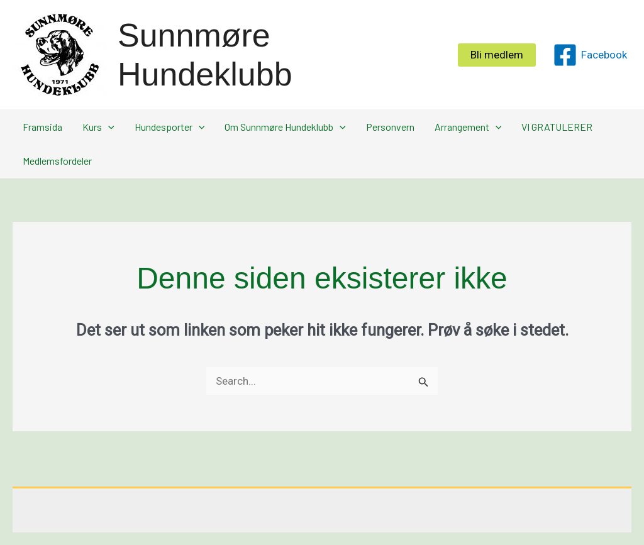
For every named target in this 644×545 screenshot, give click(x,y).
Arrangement (468, 127)
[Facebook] (589, 55)
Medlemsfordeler (57, 161)
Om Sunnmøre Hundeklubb (285, 127)
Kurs (98, 127)
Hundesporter (170, 127)
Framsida (42, 127)
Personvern (390, 127)
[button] (497, 55)
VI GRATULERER (556, 127)
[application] (108, 127)
